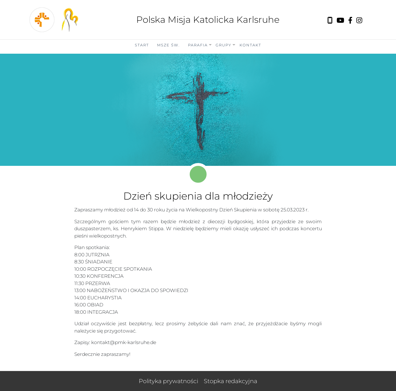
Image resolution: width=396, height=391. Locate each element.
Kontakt (250, 45)
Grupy (223, 45)
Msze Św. (168, 45)
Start (142, 45)
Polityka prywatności (168, 381)
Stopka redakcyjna (230, 381)
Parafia (198, 45)
